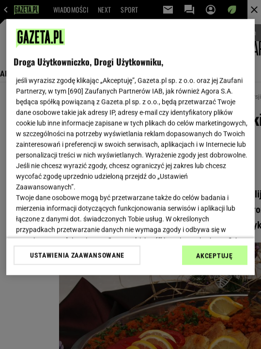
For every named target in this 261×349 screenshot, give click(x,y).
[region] (130, 147)
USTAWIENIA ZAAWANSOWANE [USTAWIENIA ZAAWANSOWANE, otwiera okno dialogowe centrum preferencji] (77, 255)
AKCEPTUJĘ (214, 255)
